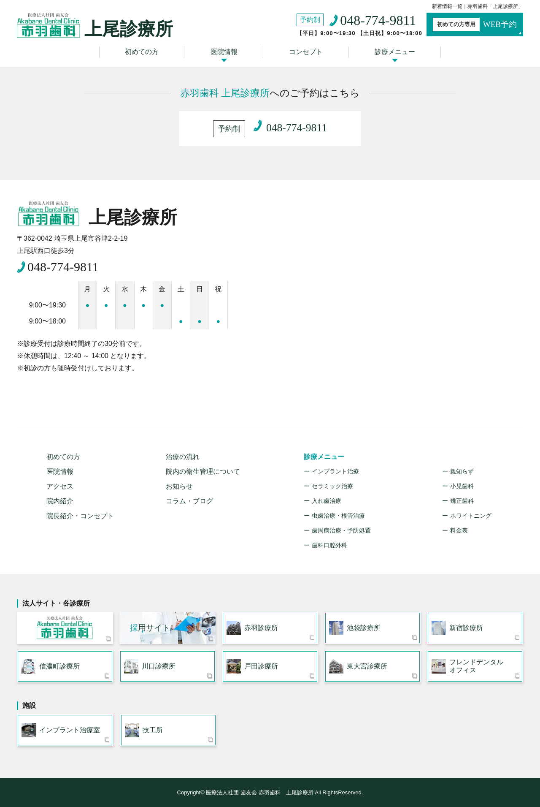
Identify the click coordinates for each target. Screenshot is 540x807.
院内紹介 (59, 501)
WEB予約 (475, 24)
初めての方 (142, 51)
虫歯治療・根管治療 (338, 515)
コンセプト (306, 51)
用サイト (150, 627)
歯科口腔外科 (329, 545)
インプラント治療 (335, 471)
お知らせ (179, 486)
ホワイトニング (470, 515)
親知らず (462, 471)
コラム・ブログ (189, 501)
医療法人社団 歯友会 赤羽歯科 (65, 628)
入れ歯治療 (326, 500)
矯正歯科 (462, 500)
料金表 (459, 530)
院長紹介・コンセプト (80, 515)
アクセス (59, 486)
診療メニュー (395, 51)
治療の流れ (183, 456)
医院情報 (224, 51)
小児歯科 (462, 486)
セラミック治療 (332, 486)
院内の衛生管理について (203, 471)
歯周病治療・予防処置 (341, 530)
